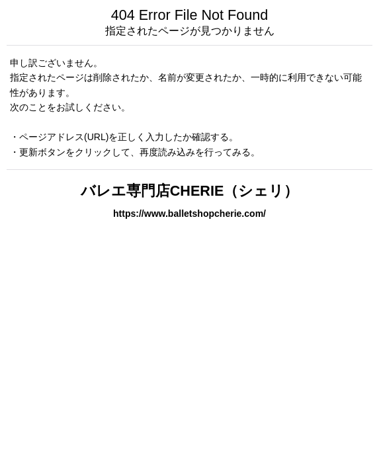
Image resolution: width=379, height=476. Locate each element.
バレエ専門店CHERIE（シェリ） (190, 190)
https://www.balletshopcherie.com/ (189, 213)
